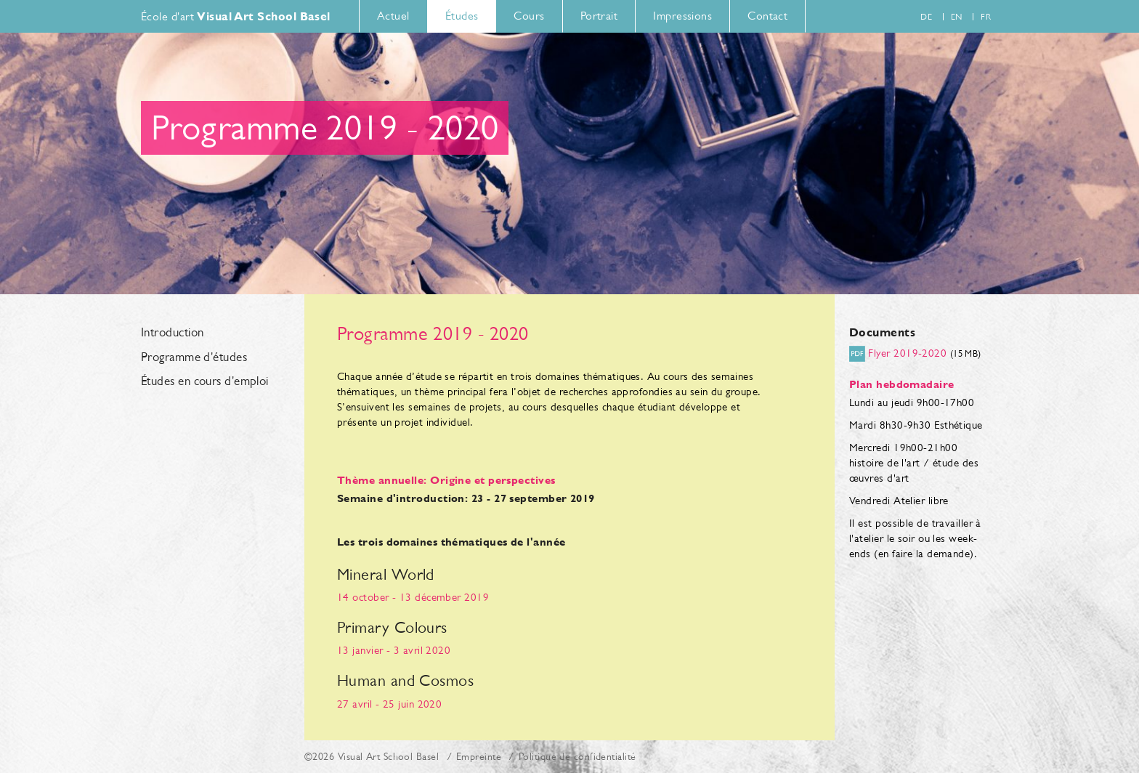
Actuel (393, 16)
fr (986, 16)
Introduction (172, 332)
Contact (767, 16)
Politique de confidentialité (577, 756)
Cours (529, 16)
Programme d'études (194, 357)
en (956, 16)
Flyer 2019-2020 (907, 353)
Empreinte (478, 756)
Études (462, 16)
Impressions (682, 16)
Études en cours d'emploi (205, 381)
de (926, 16)
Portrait (599, 16)
